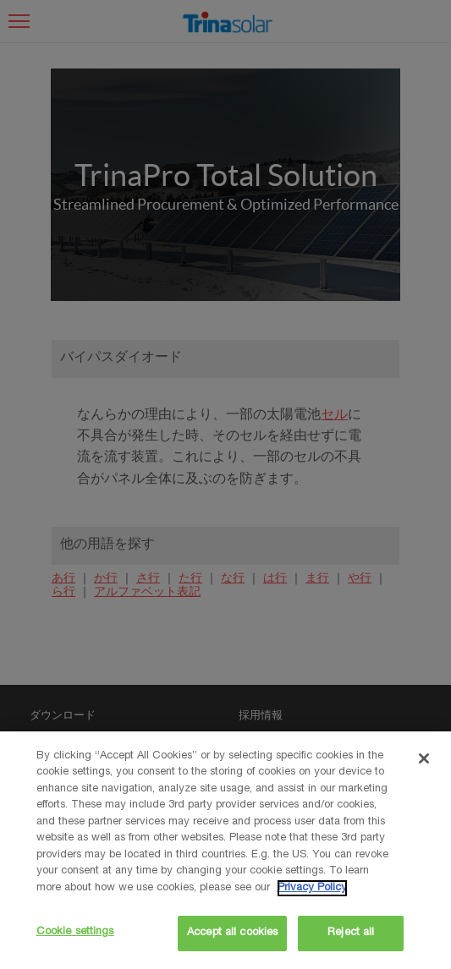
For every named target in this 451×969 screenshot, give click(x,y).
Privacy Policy (312, 888)
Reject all (350, 933)
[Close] (424, 758)
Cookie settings (75, 932)
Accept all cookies (232, 933)
